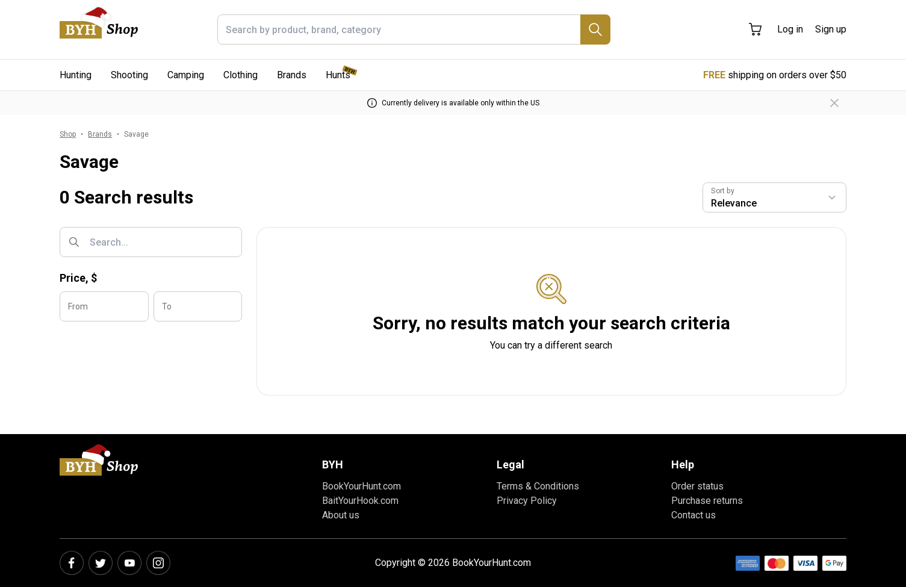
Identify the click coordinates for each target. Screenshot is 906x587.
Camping (185, 75)
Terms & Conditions (538, 486)
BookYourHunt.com (361, 486)
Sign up (830, 29)
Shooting (129, 75)
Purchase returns (707, 500)
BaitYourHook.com (360, 500)
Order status (697, 486)
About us (340, 515)
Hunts (338, 75)
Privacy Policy (527, 500)
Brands (291, 75)
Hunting (76, 75)
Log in (790, 29)
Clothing (240, 75)
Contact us (693, 515)
